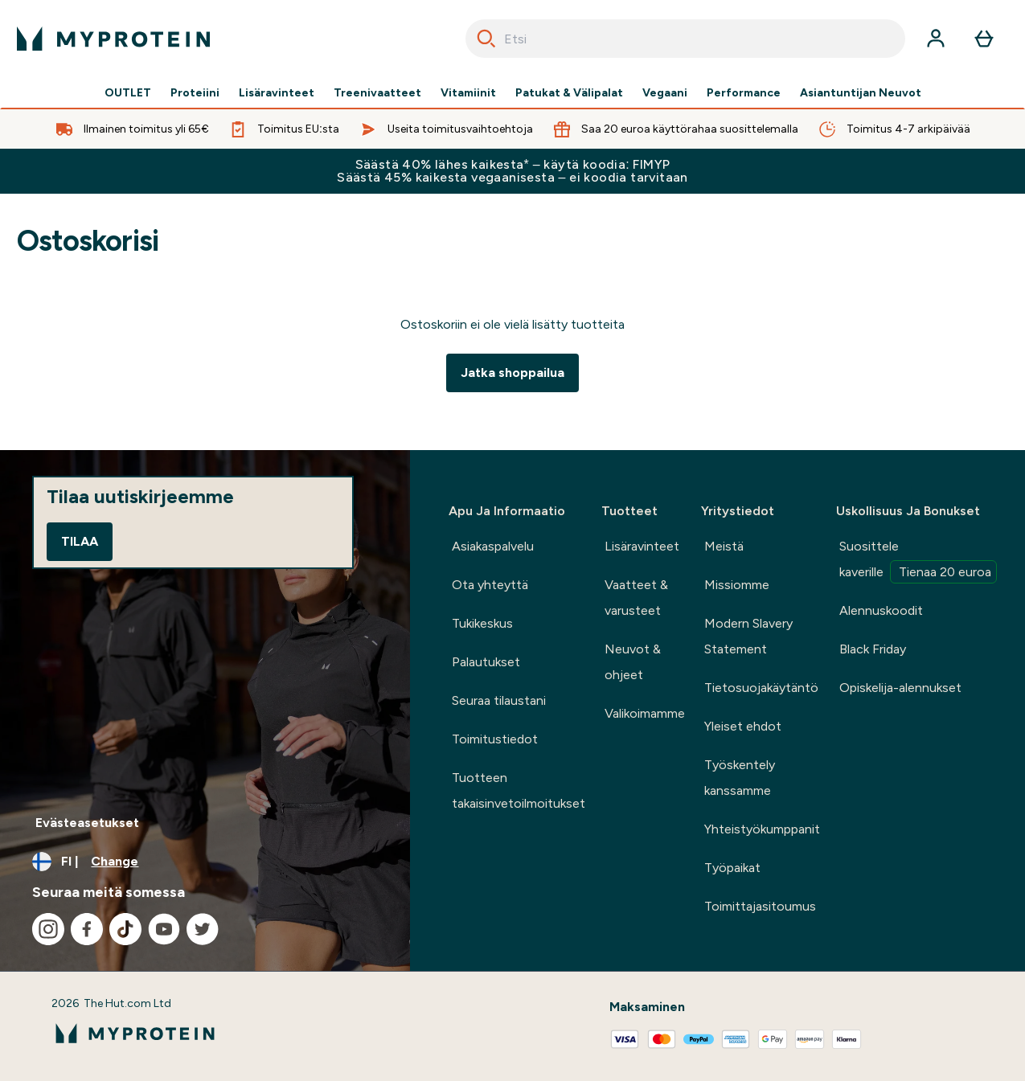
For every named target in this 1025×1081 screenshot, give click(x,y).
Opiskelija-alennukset (900, 687)
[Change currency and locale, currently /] (205, 861)
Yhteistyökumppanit (762, 829)
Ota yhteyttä (490, 584)
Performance (744, 93)
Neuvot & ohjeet (633, 661)
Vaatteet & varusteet (636, 597)
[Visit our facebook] (87, 929)
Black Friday (872, 649)
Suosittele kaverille (918, 560)
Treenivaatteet (377, 93)
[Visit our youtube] (164, 929)
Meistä (724, 546)
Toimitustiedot (495, 739)
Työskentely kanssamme (739, 777)
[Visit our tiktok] (125, 929)
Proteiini (194, 93)
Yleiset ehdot (742, 726)
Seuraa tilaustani (499, 700)
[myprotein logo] (113, 38)
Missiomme (736, 584)
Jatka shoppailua (512, 372)
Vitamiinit (468, 93)
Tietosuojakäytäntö (761, 687)
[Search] (486, 38)
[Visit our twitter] (203, 929)
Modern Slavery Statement (748, 636)
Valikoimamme (645, 713)
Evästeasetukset (87, 822)
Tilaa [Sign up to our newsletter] (79, 541)
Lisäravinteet (276, 93)
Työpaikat (732, 867)
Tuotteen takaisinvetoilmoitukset (518, 790)
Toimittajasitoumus (760, 906)
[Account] (936, 38)
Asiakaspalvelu (493, 546)
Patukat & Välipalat (569, 93)
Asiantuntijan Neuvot (860, 93)
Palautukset (486, 661)
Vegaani (664, 93)
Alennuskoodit (881, 610)
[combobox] (685, 38)
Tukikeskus (482, 623)
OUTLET (128, 93)
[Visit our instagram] (48, 929)
